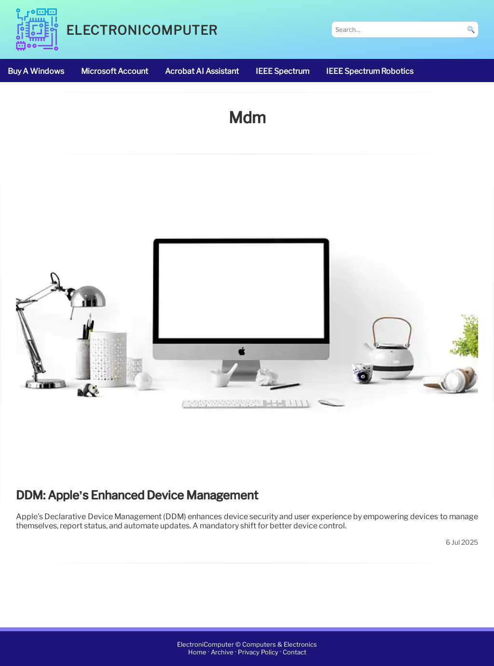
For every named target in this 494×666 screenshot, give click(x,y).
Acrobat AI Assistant (202, 71)
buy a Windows (36, 71)
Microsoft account (114, 71)
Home (197, 652)
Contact (294, 652)
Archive (222, 652)
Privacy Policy (258, 652)
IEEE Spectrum (282, 71)
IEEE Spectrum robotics (369, 71)
